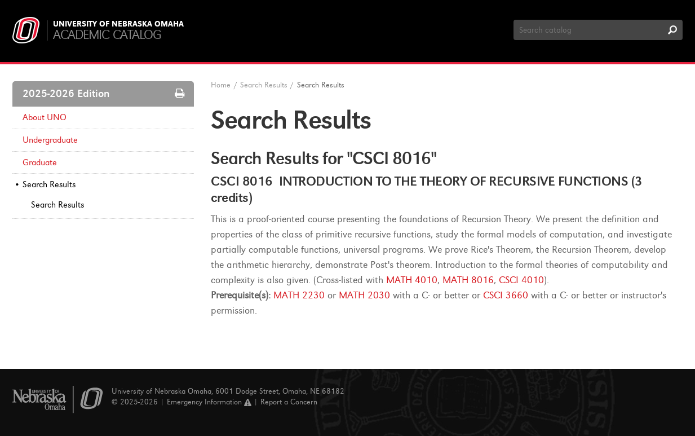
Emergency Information (209, 402)
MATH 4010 (411, 280)
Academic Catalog (107, 34)
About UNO (45, 117)
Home (221, 85)
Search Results (49, 184)
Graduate (40, 162)
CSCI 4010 (521, 280)
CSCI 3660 (505, 295)
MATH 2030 (364, 295)
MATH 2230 (299, 295)
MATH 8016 (468, 280)
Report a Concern (288, 402)
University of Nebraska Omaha (118, 24)
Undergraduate (50, 140)
